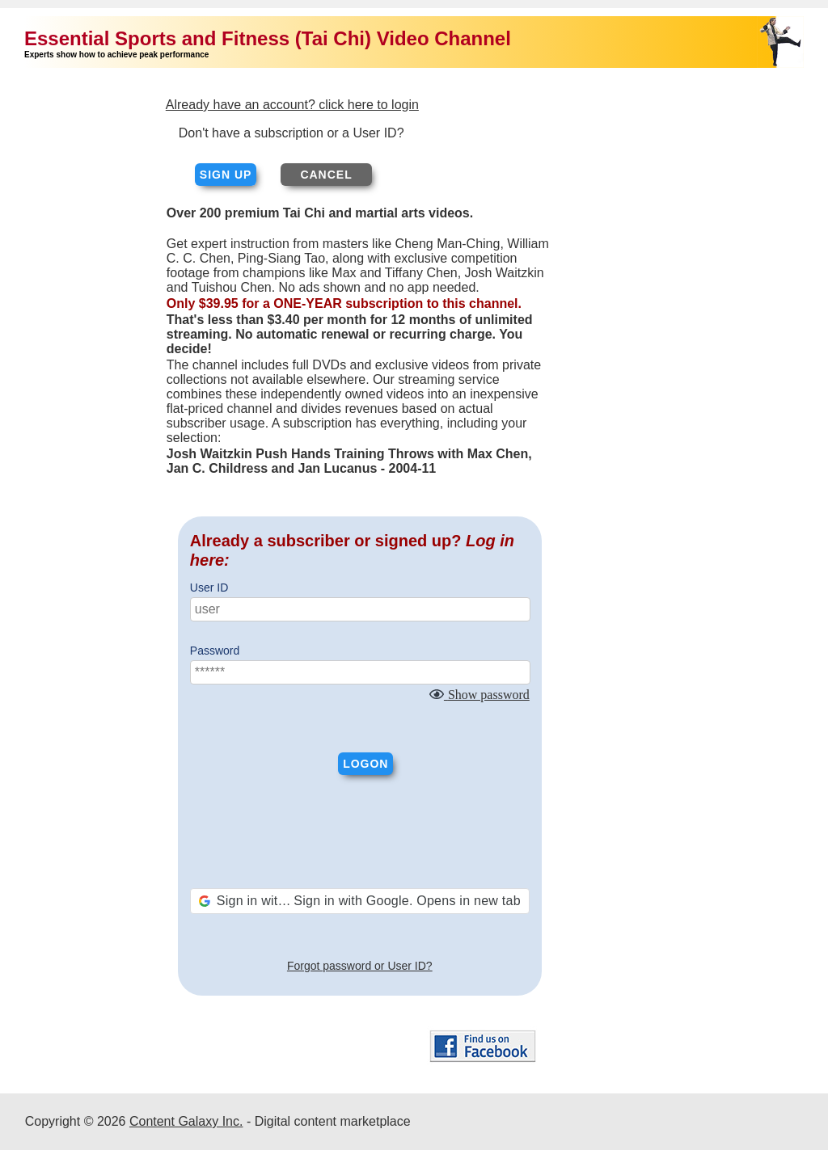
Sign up (226, 174)
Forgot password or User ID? (360, 965)
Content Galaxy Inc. (186, 1121)
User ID (209, 587)
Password (214, 650)
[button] (360, 901)
